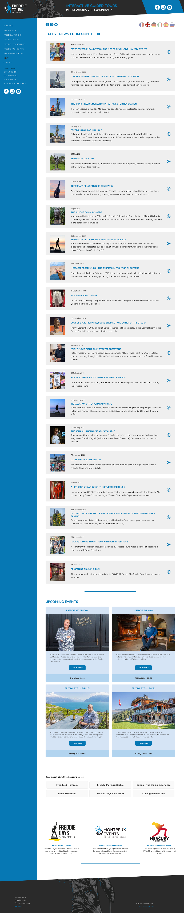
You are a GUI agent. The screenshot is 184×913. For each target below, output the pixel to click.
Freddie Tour (10, 30)
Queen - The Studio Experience (154, 785)
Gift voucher (10, 72)
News (6, 58)
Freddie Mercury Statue (110, 785)
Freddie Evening (11, 40)
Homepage (8, 26)
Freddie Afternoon (13, 35)
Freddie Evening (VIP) (14, 49)
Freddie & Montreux (13, 53)
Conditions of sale (146, 907)
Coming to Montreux (153, 793)
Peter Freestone (67, 793)
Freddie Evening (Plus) (14, 44)
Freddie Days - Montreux (110, 793)
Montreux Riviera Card (15, 83)
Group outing (10, 76)
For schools (10, 79)
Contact (8, 63)
